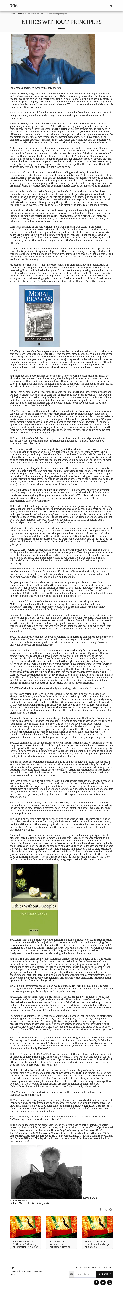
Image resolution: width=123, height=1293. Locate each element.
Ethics (73, 1135)
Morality (39, 1138)
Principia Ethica (41, 704)
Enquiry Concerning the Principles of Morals (81, 1130)
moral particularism (51, 490)
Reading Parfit (96, 1040)
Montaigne (85, 1105)
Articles (21, 14)
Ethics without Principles (32, 438)
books (77, 93)
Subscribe (104, 1274)
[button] (111, 6)
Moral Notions (56, 1016)
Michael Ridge (82, 601)
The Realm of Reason (45, 552)
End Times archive (35, 14)
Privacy (13, 1274)
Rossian (88, 528)
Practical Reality (85, 682)
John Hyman (88, 650)
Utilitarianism (16, 1135)
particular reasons (49, 511)
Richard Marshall (19, 1203)
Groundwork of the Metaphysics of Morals (37, 1133)
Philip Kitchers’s (40, 1048)
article (54, 172)
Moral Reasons (38, 351)
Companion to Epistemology (75, 986)
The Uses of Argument (61, 215)
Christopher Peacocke (33, 549)
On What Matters (103, 1037)
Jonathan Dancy (18, 88)
